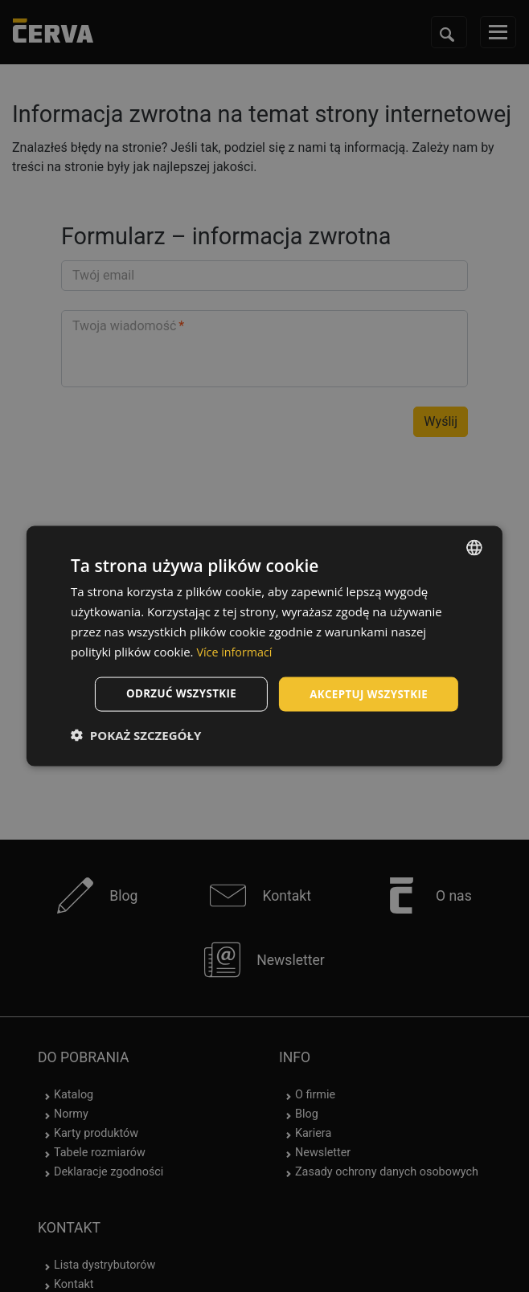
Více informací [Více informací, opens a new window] (236, 650)
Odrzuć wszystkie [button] (173, 693)
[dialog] (264, 646)
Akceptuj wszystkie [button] (366, 693)
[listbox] (474, 546)
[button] (136, 736)
